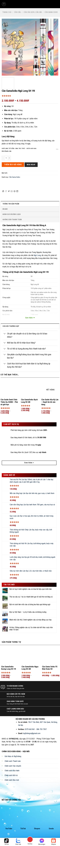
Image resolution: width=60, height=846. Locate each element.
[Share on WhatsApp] (3, 191)
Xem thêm (29, 318)
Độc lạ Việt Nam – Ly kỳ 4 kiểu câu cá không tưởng (27, 612)
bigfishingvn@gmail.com (31, 733)
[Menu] (4, 4)
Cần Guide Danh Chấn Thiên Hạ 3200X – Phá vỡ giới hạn (9, 402)
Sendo (51, 828)
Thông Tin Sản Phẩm (11, 204)
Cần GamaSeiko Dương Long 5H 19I (8, 668)
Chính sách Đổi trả (11, 775)
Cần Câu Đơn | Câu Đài (33, 12)
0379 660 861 (30, 729)
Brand (5, 209)
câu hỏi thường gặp (11, 326)
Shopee (37, 828)
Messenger (41, 841)
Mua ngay (31, 165)
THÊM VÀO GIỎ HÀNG (13, 164)
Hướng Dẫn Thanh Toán (12, 220)
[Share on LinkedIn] (17, 191)
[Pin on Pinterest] (14, 191)
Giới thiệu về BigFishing (13, 756)
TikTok (23, 828)
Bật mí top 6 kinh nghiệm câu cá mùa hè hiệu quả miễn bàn (30, 589)
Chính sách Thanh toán (13, 761)
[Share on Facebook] (6, 191)
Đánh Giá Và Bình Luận (12, 214)
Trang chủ (6, 12)
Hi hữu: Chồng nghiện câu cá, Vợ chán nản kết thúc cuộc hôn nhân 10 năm (31, 628)
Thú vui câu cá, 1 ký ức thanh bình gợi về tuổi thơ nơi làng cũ (31, 597)
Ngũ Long (37, 255)
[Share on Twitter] (9, 191)
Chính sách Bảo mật (12, 780)
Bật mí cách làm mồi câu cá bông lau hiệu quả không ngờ (29, 604)
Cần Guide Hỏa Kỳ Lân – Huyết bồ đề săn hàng (49, 402)
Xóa (57, 149)
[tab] (30, 203)
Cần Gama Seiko (51, 12)
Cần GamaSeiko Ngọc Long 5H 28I (30, 668)
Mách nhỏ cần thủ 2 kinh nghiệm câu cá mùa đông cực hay (30, 620)
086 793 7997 (41, 729)
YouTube (8, 828)
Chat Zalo (18, 841)
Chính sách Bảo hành (12, 770)
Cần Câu (17, 12)
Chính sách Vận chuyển (13, 766)
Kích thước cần (6, 151)
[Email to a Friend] (12, 191)
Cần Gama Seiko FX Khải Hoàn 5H (49, 668)
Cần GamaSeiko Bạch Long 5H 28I (29, 401)
